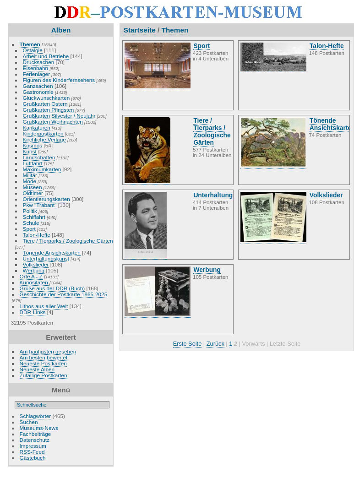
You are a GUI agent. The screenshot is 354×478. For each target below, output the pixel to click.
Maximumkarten (42, 169)
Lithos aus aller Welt (44, 306)
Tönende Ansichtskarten (52, 252)
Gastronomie (38, 92)
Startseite (140, 30)
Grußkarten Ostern (45, 104)
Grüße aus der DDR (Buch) (52, 288)
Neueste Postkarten (43, 363)
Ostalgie (33, 50)
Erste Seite (187, 343)
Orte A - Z (31, 276)
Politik (30, 211)
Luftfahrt (33, 163)
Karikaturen (36, 127)
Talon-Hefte (36, 235)
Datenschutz (34, 440)
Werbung (34, 270)
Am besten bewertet (44, 357)
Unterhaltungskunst (46, 258)
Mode (29, 181)
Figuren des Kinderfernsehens (59, 80)
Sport (29, 229)
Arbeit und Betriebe (46, 56)
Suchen (29, 422)
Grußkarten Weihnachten (53, 122)
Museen (32, 187)
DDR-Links (33, 312)
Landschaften (39, 157)
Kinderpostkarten (43, 133)
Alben (61, 30)
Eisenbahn (36, 68)
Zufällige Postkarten (43, 375)
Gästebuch (33, 458)
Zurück (215, 343)
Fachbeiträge (35, 434)
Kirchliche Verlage (44, 139)
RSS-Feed (32, 452)
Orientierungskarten (46, 199)
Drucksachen (38, 62)
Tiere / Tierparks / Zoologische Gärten (68, 241)
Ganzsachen (38, 86)
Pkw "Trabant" (40, 205)
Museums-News (39, 428)
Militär (30, 175)
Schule (31, 223)
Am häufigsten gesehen (48, 351)
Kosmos (33, 145)
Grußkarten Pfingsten (48, 110)
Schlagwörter (35, 416)
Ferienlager (36, 74)
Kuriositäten (34, 282)
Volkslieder (36, 264)
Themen (30, 44)
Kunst (30, 151)
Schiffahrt (34, 217)
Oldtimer (34, 193)
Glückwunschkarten (46, 98)
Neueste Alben (37, 369)
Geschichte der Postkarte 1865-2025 (64, 294)
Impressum (33, 446)
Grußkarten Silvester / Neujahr (59, 116)
